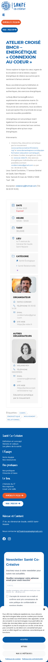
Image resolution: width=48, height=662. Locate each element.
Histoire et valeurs (10, 444)
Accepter (24, 640)
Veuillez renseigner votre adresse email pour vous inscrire (22, 579)
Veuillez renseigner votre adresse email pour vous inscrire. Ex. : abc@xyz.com (23, 591)
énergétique (14, 416)
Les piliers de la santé (12, 446)
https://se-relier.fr (24, 324)
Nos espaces (8, 486)
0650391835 (17, 372)
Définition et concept (12, 441)
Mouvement (29, 416)
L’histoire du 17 (9, 484)
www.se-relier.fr (20, 158)
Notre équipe (8, 457)
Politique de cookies (13, 659)
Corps (23, 413)
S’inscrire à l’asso (10, 473)
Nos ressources (9, 460)
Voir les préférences (24, 654)
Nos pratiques (9, 470)
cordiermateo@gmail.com (22, 165)
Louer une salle (9, 489)
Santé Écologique (25, 261)
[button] (44, 609)
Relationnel (14, 420)
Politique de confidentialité (32, 659)
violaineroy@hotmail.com (26, 186)
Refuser (24, 647)
